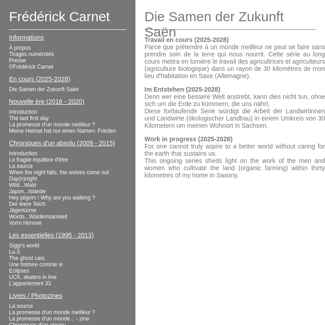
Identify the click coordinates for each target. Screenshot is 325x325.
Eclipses (19, 271)
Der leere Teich (27, 204)
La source (21, 166)
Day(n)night (23, 179)
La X (14, 252)
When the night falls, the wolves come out (59, 172)
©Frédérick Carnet (31, 67)
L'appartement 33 (30, 283)
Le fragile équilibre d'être (38, 160)
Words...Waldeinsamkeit (38, 217)
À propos (20, 48)
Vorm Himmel (25, 223)
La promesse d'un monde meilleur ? (52, 124)
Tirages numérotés (31, 54)
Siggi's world (24, 245)
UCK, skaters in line (32, 277)
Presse (17, 60)
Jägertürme (23, 210)
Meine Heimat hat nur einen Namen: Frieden (62, 131)
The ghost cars (27, 258)
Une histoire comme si (36, 264)
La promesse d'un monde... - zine (49, 319)
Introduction (23, 112)
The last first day (29, 118)
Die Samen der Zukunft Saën (44, 89)
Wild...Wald (22, 185)
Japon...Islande (27, 191)
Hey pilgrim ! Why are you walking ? (52, 198)
